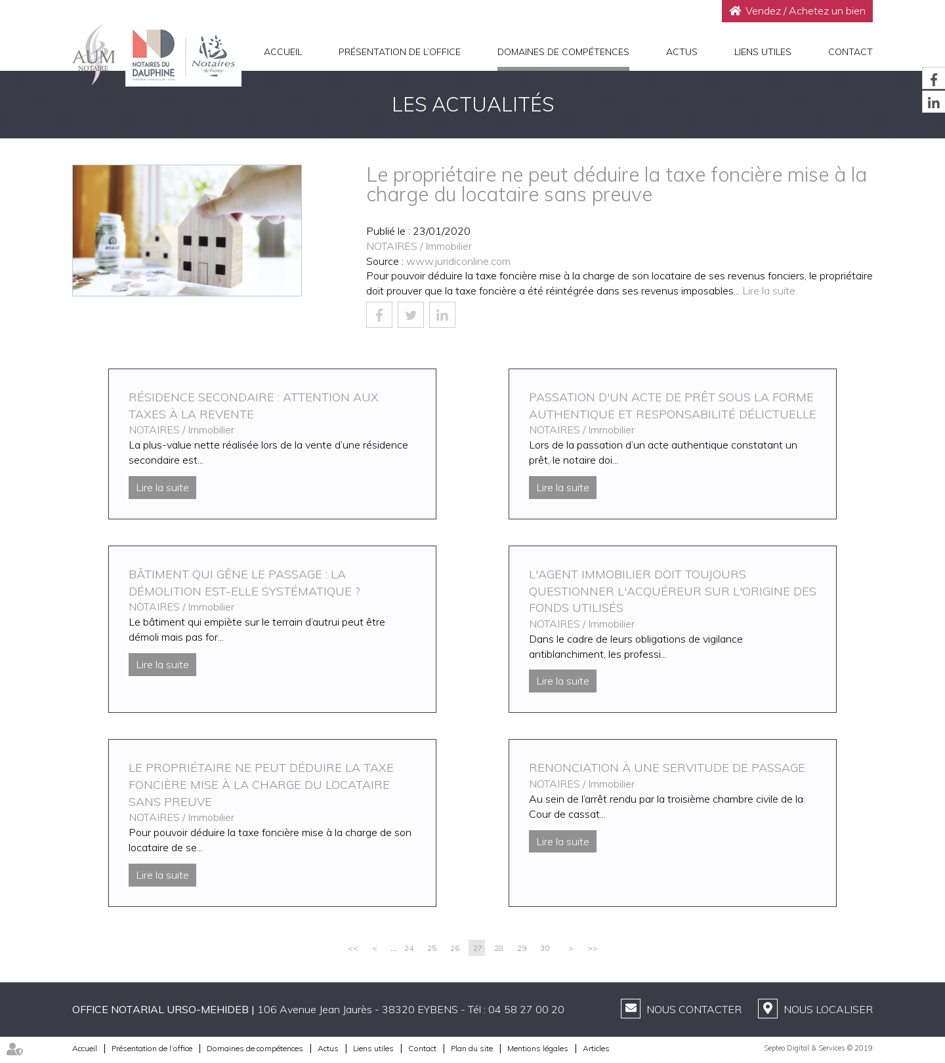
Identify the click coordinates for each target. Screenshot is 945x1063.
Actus (682, 52)
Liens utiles (762, 52)
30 (544, 948)
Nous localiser (828, 1009)
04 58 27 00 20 (526, 1009)
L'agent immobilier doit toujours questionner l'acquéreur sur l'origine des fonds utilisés (672, 591)
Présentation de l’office (400, 52)
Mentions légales (537, 1048)
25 (431, 948)
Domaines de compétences (563, 52)
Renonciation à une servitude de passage (667, 767)
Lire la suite (768, 290)
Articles (596, 1048)
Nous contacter (694, 1009)
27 (477, 948)
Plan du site (472, 1048)
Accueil (283, 52)
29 (521, 948)
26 (454, 948)
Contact (850, 52)
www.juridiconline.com (458, 261)
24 (408, 948)
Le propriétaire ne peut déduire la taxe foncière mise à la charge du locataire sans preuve (261, 784)
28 (498, 948)
